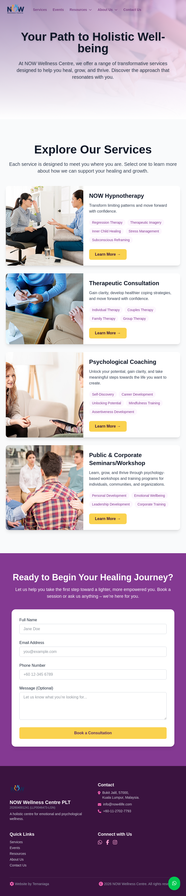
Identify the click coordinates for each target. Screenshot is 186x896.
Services (40, 10)
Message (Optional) (36, 688)
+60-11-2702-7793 (117, 811)
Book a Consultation (93, 733)
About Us (107, 10)
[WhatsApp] (100, 842)
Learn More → (108, 254)
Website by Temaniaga (29, 884)
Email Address (31, 643)
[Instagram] (115, 842)
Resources (81, 10)
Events (58, 10)
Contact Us (132, 10)
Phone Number (32, 665)
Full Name (28, 620)
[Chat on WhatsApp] (174, 883)
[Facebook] (107, 842)
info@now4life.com (117, 804)
